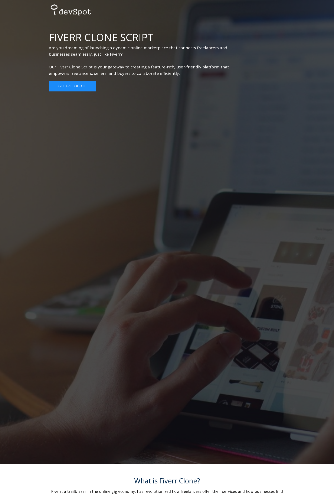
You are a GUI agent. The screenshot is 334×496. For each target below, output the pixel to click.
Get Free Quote (72, 86)
